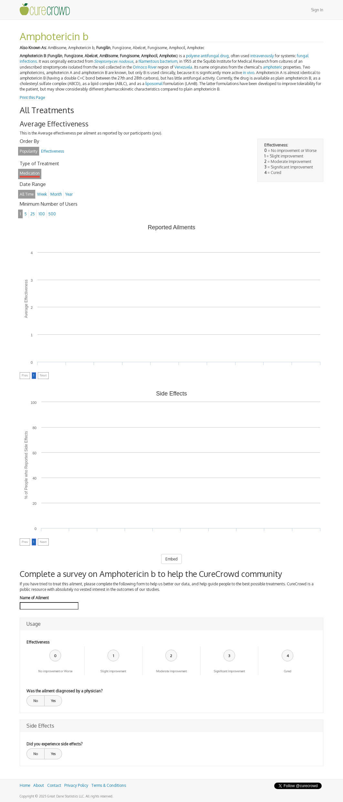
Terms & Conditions (108, 785)
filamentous (149, 61)
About (38, 785)
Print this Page (32, 97)
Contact (54, 785)
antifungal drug (215, 55)
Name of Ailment (34, 597)
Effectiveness (37, 642)
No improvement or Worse (55, 671)
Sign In (317, 9)
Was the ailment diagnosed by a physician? (64, 690)
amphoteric (272, 67)
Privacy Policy (76, 785)
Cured (287, 671)
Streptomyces (106, 61)
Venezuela (183, 67)
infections (28, 61)
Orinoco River (145, 67)
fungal (302, 55)
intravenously (262, 55)
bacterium (168, 61)
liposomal (153, 83)
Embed (171, 559)
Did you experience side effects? (54, 744)
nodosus (126, 61)
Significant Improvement (229, 671)
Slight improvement (113, 671)
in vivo (248, 72)
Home (25, 785)
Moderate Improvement (171, 671)
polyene (193, 55)
